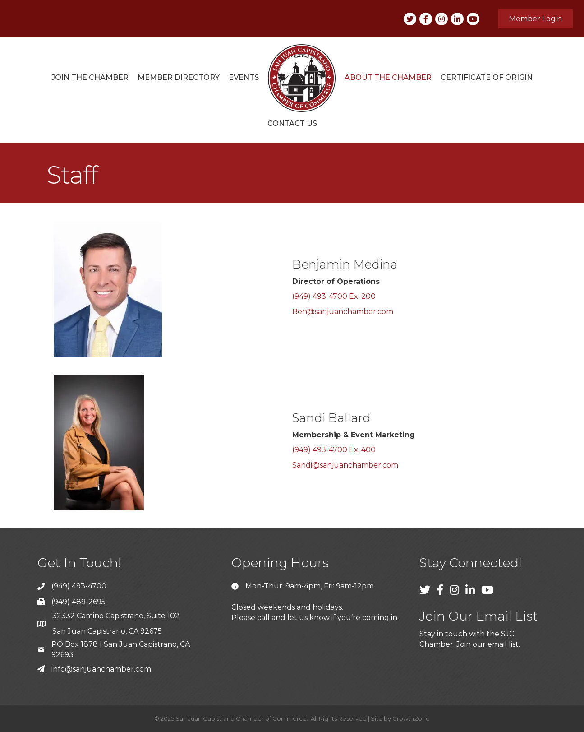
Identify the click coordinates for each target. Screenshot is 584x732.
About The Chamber (388, 77)
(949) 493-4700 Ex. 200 (334, 296)
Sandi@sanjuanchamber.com (345, 465)
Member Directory (179, 77)
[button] (535, 18)
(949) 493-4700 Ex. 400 (334, 449)
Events (244, 77)
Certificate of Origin (487, 77)
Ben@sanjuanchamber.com (342, 311)
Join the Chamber (90, 77)
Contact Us (292, 123)
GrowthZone (411, 718)
